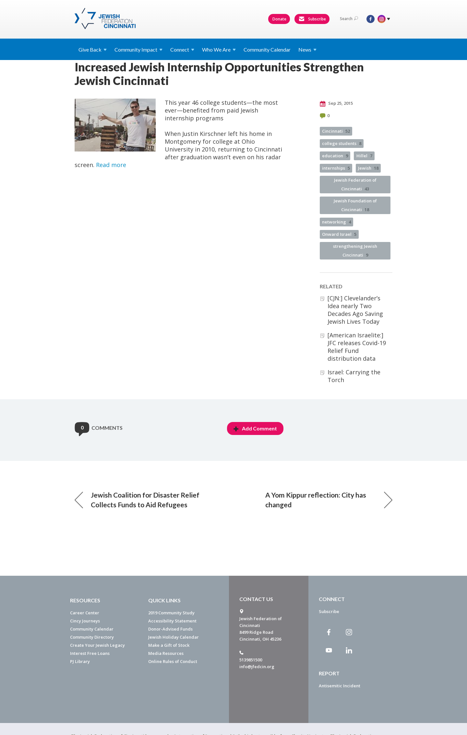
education (335, 156)
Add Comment (255, 428)
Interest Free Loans (90, 653)
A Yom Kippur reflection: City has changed (328, 500)
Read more (111, 165)
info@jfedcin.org (256, 666)
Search (349, 18)
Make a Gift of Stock (168, 645)
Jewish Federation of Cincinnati (355, 184)
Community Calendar (267, 49)
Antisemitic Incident (339, 686)
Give (92, 49)
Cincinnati (336, 131)
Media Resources (166, 653)
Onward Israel (339, 234)
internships (336, 168)
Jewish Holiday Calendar (173, 637)
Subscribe (312, 19)
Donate (279, 19)
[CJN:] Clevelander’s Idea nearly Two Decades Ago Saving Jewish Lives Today (355, 309)
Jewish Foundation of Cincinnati (355, 205)
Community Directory (92, 637)
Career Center (84, 613)
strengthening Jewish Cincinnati (355, 250)
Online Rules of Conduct (172, 661)
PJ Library (80, 661)
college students (341, 143)
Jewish (368, 168)
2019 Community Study (171, 613)
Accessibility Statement (172, 621)
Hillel (364, 156)
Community (138, 49)
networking (336, 222)
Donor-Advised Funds (170, 629)
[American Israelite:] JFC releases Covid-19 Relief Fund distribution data (357, 346)
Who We (219, 49)
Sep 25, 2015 (336, 103)
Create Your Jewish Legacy (97, 645)
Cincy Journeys (85, 621)
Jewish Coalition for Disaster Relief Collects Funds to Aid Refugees (137, 500)
